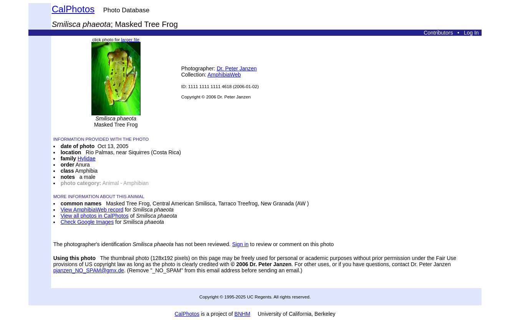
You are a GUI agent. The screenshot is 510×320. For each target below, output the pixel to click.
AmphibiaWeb (224, 75)
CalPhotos (73, 9)
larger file (130, 39)
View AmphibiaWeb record (92, 210)
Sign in (240, 244)
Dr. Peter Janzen (237, 68)
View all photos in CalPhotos (95, 216)
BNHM (242, 314)
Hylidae (87, 158)
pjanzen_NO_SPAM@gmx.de (88, 270)
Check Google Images (87, 222)
